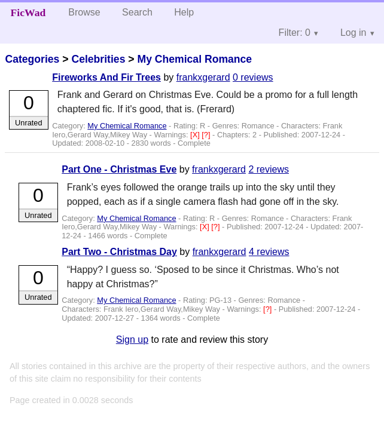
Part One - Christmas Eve (119, 169)
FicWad (28, 13)
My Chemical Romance (194, 59)
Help (184, 12)
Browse (84, 12)
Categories (32, 59)
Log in (353, 32)
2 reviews (268, 169)
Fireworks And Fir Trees (106, 77)
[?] (207, 134)
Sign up (132, 339)
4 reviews (269, 252)
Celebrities (98, 59)
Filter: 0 (294, 32)
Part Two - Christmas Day (119, 252)
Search (137, 12)
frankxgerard (203, 77)
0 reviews (253, 77)
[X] (196, 134)
